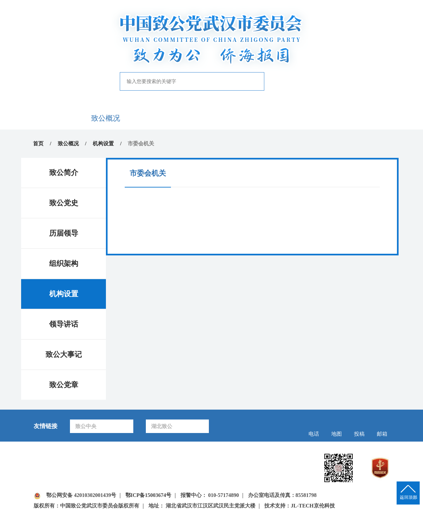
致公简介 (63, 172)
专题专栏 (274, 118)
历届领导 (63, 233)
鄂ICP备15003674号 (148, 495)
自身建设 (232, 118)
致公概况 (105, 118)
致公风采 (317, 118)
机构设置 (103, 143)
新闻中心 (148, 118)
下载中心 (359, 118)
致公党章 (63, 385)
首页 (63, 118)
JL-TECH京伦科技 (313, 505)
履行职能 (190, 118)
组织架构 (63, 263)
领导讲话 (63, 324)
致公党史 (63, 203)
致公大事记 (64, 354)
